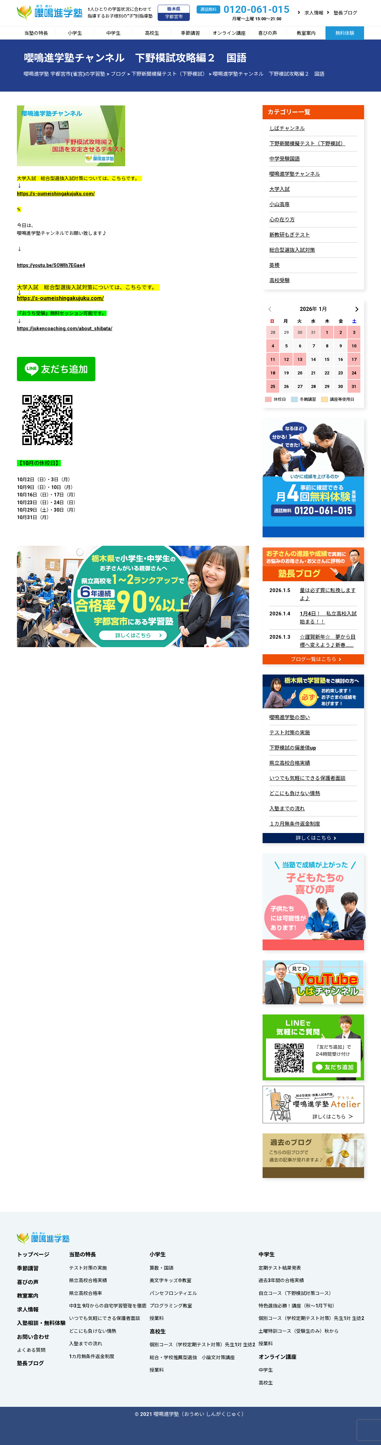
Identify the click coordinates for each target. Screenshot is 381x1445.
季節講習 (190, 33)
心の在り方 (282, 220)
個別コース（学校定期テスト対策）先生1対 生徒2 (202, 1343)
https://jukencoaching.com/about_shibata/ (64, 328)
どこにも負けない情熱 (294, 793)
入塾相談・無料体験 (41, 1321)
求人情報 (314, 13)
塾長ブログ (345, 13)
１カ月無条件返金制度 (294, 823)
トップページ (33, 1252)
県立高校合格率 (85, 1291)
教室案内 (306, 33)
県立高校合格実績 (289, 762)
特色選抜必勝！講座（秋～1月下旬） (298, 1303)
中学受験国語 (284, 159)
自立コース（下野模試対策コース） (296, 1291)
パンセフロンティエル (173, 1291)
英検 (274, 265)
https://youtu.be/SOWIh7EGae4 (51, 265)
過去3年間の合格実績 (281, 1278)
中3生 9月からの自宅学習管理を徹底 (108, 1303)
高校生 (152, 33)
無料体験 (344, 33)
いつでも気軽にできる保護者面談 (307, 778)
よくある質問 (31, 1348)
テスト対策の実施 (289, 732)
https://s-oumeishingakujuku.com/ (56, 193)
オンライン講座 (229, 33)
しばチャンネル (287, 128)
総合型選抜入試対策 (292, 250)
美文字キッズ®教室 (171, 1278)
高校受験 (279, 280)
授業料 (157, 1316)
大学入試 (279, 189)
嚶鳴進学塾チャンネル (294, 174)
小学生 (75, 33)
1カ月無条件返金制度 (91, 1354)
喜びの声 (267, 33)
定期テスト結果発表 (280, 1266)
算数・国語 (161, 1266)
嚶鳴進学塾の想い (289, 717)
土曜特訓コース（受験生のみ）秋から (299, 1329)
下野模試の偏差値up (292, 747)
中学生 (113, 33)
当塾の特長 (36, 33)
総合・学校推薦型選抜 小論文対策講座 (192, 1355)
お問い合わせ (33, 1335)
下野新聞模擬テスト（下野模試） (307, 144)
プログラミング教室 (171, 1303)
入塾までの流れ (287, 808)
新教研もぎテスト (289, 235)
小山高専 (279, 204)
